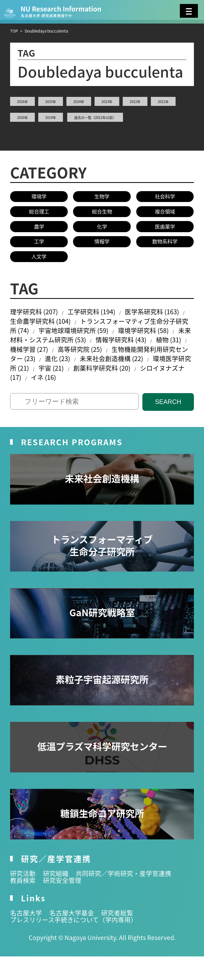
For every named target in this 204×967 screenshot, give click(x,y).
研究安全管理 (64, 890)
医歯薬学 (165, 228)
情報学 (102, 244)
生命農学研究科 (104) (42, 326)
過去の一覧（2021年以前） (95, 117)
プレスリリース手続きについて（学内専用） (76, 930)
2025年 (50, 101)
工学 (39, 244)
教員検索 (23, 890)
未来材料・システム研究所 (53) (56, 346)
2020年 (22, 117)
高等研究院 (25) (105, 356)
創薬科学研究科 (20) (140, 376)
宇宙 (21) (86, 376)
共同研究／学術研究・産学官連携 (127, 883)
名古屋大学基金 (74, 923)
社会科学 (165, 197)
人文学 (39, 260)
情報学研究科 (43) (140, 346)
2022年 (135, 101)
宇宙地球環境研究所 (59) (83, 336)
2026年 (22, 101)
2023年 (106, 101)
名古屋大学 (26, 923)
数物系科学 (165, 244)
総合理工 (39, 213)
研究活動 (23, 883)
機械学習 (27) (52, 356)
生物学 (102, 197)
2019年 (50, 117)
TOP (14, 31)
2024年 (78, 101)
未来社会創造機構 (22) (143, 366)
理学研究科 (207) (35, 316)
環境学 (39, 197)
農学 (39, 228)
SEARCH (168, 411)
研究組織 (57, 883)
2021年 (163, 101)
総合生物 (102, 213)
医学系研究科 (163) (159, 316)
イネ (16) (80, 386)
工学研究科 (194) (95, 316)
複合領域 (165, 213)
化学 (102, 228)
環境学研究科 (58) (157, 336)
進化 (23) (86, 366)
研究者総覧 (121, 923)
